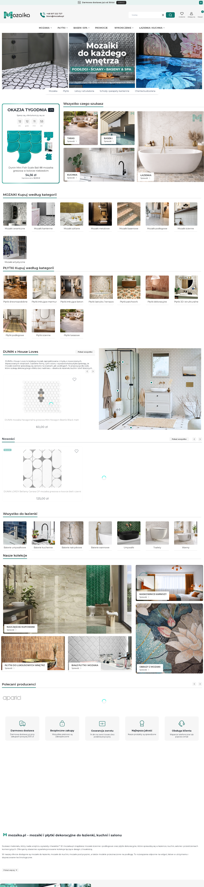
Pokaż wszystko (85, 352)
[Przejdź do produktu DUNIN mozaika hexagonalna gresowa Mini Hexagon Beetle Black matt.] (41, 397)
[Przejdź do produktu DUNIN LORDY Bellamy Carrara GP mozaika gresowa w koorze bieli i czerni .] (42, 468)
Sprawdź (72, 141)
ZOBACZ (121, 3)
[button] (170, 15)
